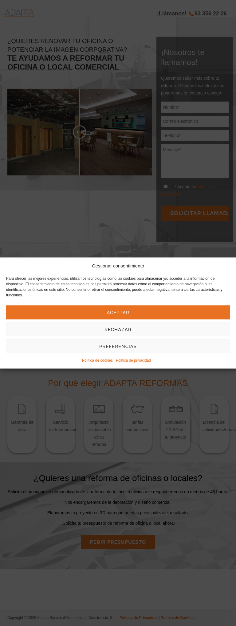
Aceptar (118, 312)
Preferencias (118, 346)
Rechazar (118, 329)
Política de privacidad (133, 360)
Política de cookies (97, 360)
